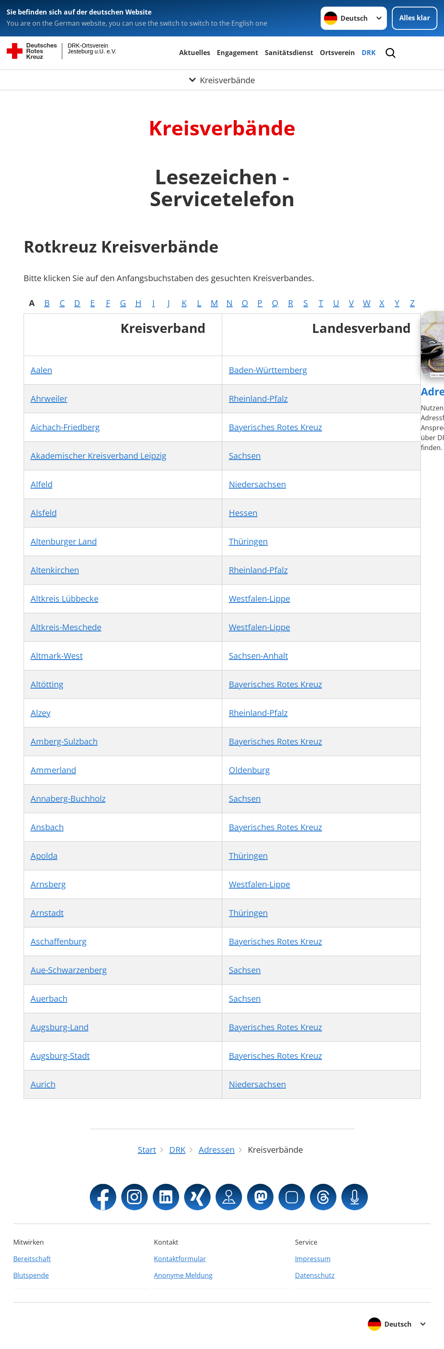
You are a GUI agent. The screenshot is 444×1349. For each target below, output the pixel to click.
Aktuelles (194, 52)
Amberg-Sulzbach (64, 741)
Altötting (47, 684)
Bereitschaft (32, 1258)
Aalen (41, 370)
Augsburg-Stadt (60, 1055)
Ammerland (53, 770)
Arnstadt (47, 912)
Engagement (237, 52)
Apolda (44, 855)
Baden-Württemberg (268, 370)
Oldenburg (249, 770)
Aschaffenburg (58, 941)
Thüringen (248, 541)
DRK (369, 52)
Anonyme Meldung (183, 1275)
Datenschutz (315, 1275)
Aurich (43, 1084)
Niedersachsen (257, 484)
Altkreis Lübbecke (64, 598)
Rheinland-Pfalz (258, 398)
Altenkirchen (55, 570)
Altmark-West (57, 655)
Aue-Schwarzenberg (69, 970)
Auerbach (49, 998)
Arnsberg (48, 884)
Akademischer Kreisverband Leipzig (98, 455)
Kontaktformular (180, 1258)
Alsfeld (44, 512)
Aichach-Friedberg (65, 427)
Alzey (40, 712)
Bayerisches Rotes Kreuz (275, 427)
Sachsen (245, 455)
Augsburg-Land (60, 1027)
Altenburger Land (64, 541)
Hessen (243, 512)
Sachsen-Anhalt (258, 655)
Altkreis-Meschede (66, 627)
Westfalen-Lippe (259, 598)
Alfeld (42, 484)
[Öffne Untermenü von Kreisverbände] (222, 80)
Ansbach (47, 827)
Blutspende (31, 1275)
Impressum (313, 1258)
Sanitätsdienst (289, 52)
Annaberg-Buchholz (68, 798)
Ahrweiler (49, 398)
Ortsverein (337, 52)
